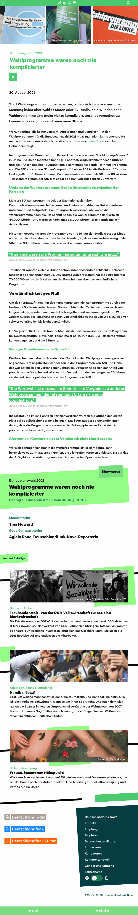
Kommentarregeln (97, 859)
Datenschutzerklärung (100, 841)
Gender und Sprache (99, 865)
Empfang (91, 829)
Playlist (104, 910)
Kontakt (90, 823)
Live (35, 910)
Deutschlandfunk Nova (101, 816)
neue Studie (96, 141)
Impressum (93, 847)
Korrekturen (93, 853)
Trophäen (91, 835)
